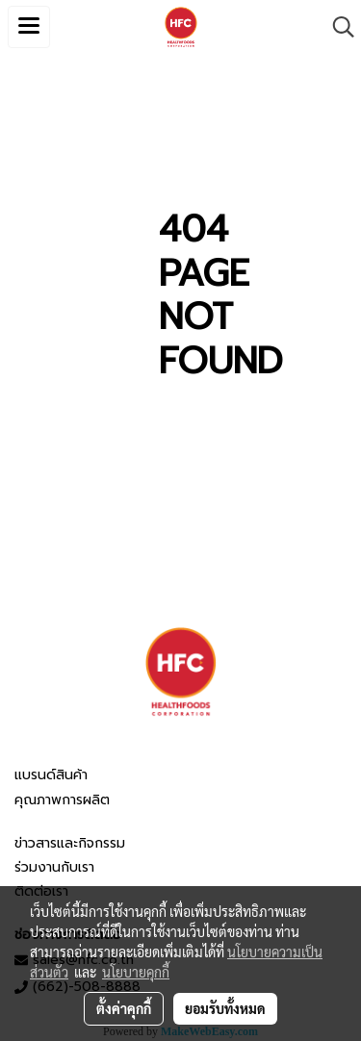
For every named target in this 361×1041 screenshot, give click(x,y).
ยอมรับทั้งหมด (225, 1008)
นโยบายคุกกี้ (135, 971)
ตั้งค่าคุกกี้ (123, 1008)
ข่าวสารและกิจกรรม (69, 843)
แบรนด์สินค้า (51, 775)
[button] (337, 27)
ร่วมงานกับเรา (54, 867)
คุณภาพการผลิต (62, 800)
